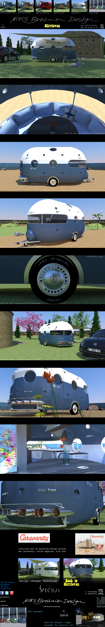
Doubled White (76, 13)
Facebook (5, 584)
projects (4, 597)
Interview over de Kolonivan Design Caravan (42, 549)
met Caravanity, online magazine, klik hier (42, 551)
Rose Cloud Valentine (24, 13)
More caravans (35, 612)
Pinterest (6, 589)
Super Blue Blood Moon (42, 13)
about (3, 601)
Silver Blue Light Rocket (8, 13)
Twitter (5, 587)
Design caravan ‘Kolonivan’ (39, 581)
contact (4, 605)
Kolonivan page (93, 13)
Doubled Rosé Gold (59, 13)
